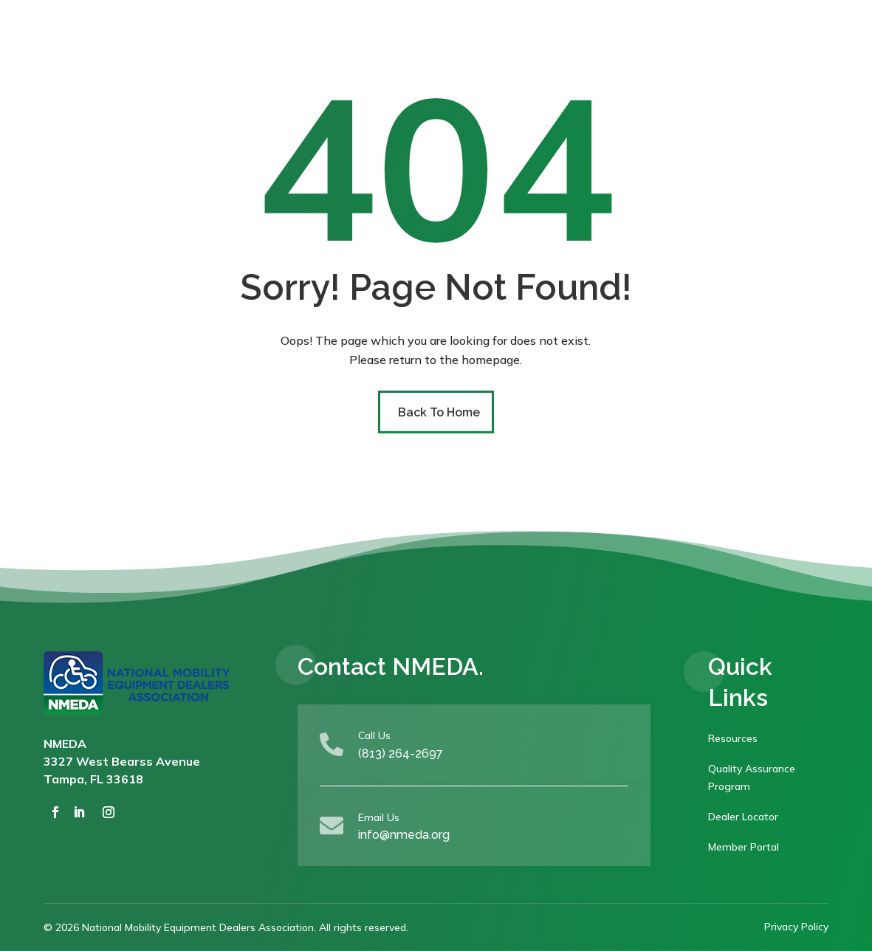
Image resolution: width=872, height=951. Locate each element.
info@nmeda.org (404, 835)
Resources (733, 738)
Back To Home (439, 412)
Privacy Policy (796, 926)
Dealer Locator (743, 816)
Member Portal (743, 847)
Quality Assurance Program (751, 777)
